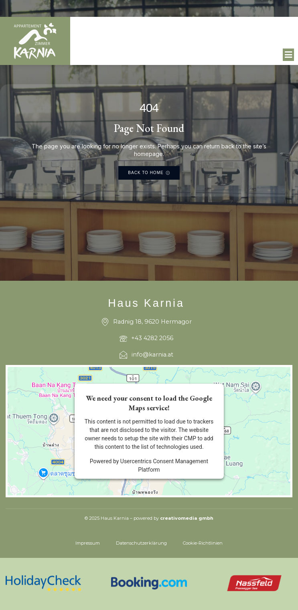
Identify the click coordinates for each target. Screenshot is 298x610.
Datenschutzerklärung (141, 543)
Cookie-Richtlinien (203, 543)
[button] (288, 55)
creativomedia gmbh (186, 518)
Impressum (87, 543)
